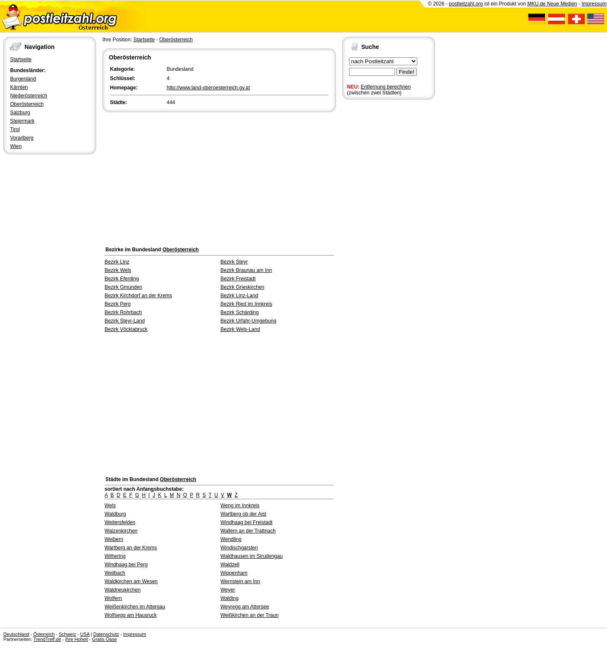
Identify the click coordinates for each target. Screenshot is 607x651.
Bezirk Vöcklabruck (126, 329)
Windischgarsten (239, 548)
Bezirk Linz (117, 262)
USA (84, 634)
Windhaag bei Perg (126, 565)
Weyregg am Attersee (244, 607)
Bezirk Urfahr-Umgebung (248, 321)
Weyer (227, 590)
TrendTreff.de (47, 639)
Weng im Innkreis (239, 505)
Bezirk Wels (118, 270)
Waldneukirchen (123, 590)
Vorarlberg (21, 138)
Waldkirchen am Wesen (131, 581)
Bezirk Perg (118, 304)
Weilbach (115, 573)
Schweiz (67, 634)
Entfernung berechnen (386, 87)
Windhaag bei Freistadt (246, 522)
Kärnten (19, 87)
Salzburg (20, 113)
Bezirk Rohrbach (123, 312)
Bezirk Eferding (122, 279)
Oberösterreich (26, 104)
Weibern (114, 539)
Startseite (21, 59)
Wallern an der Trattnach (248, 531)
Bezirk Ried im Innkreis (246, 304)
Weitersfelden (120, 522)
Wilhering (115, 556)
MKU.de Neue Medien (552, 4)
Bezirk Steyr (234, 262)
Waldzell (229, 565)
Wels (110, 505)
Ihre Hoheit (76, 639)
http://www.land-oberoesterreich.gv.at (208, 88)
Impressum (594, 4)
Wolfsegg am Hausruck (131, 615)
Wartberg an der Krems (131, 548)
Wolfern (113, 598)
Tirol (15, 129)
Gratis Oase (104, 639)
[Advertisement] (219, 177)
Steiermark (22, 121)
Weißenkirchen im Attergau (135, 607)
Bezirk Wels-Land (240, 329)
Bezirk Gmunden (123, 287)
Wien (15, 146)
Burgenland (23, 79)
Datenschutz (106, 634)
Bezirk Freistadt (237, 279)
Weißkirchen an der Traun (249, 615)
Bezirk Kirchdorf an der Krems (138, 296)
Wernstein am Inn (240, 581)
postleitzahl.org (466, 4)
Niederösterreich (28, 96)
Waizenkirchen (121, 531)
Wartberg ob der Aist (243, 514)
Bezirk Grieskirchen (242, 287)
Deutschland (16, 634)
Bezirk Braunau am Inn (246, 270)
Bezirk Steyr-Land (125, 321)
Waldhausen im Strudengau (251, 556)
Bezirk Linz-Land (239, 296)
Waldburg (115, 514)
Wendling (231, 539)
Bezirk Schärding (239, 312)
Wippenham (233, 573)
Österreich (44, 634)
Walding (229, 598)
